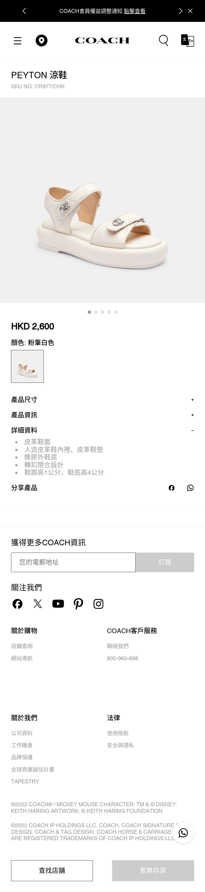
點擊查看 (135, 11)
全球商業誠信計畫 (32, 769)
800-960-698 (122, 658)
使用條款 (118, 733)
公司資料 (22, 733)
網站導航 (22, 658)
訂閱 (164, 562)
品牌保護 (22, 757)
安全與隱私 (120, 745)
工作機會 (22, 745)
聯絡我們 (118, 646)
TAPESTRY (25, 781)
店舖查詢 (22, 646)
